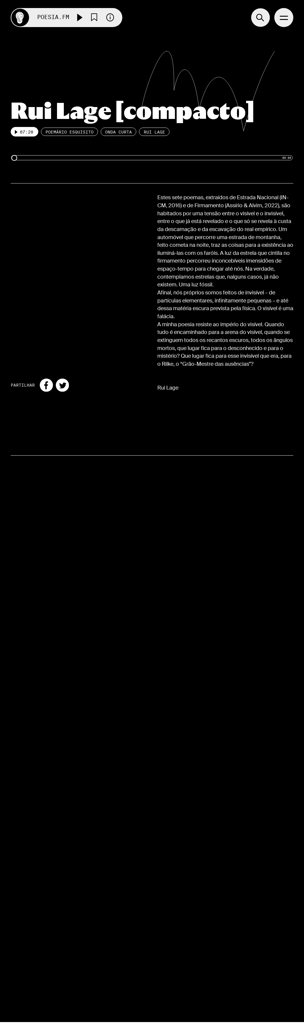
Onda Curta (118, 132)
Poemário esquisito (69, 132)
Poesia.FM (53, 17)
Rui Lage (154, 132)
